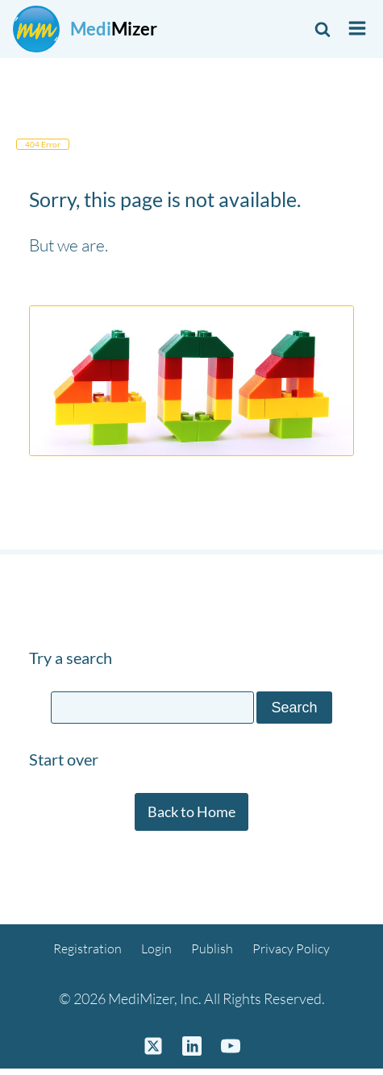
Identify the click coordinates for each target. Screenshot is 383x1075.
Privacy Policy (291, 948)
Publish (212, 948)
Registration (87, 948)
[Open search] (322, 29)
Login (156, 948)
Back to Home (191, 811)
